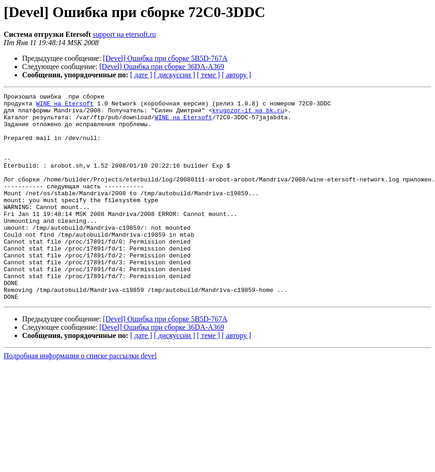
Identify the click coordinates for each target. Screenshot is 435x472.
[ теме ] (208, 75)
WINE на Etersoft (65, 106)
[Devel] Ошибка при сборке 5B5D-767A (165, 58)
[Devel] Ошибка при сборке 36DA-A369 (162, 66)
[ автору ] (236, 75)
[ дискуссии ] (174, 75)
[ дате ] (141, 75)
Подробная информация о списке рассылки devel (80, 397)
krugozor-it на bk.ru (248, 114)
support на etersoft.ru (124, 34)
